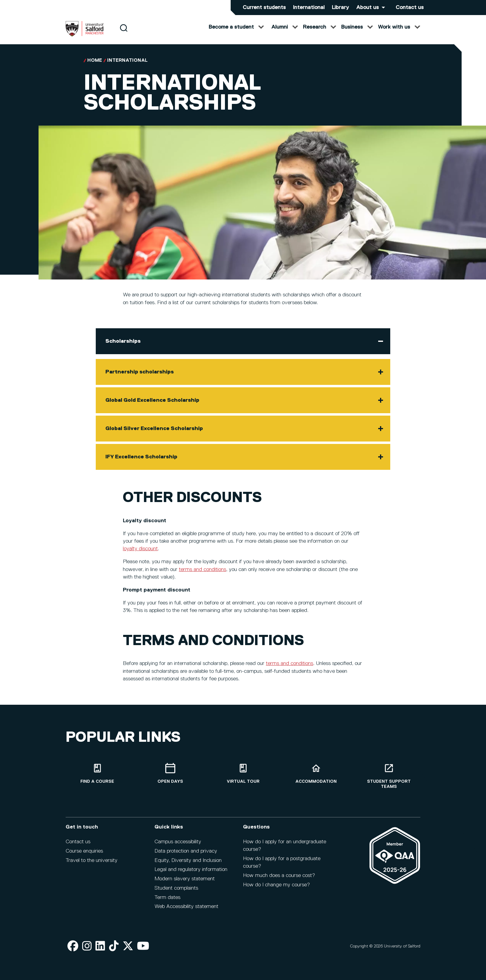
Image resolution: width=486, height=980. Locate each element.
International (309, 7)
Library (340, 7)
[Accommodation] (315, 777)
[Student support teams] (388, 780)
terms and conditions (202, 575)
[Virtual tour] (243, 777)
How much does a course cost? (279, 879)
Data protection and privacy (185, 855)
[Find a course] (97, 777)
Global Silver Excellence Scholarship (154, 434)
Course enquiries (84, 855)
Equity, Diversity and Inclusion (188, 864)
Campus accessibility (177, 845)
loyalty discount (140, 554)
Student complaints (176, 892)
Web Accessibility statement (186, 910)
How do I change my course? (276, 888)
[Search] (123, 34)
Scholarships (123, 347)
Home (94, 66)
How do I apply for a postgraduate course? (281, 866)
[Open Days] (170, 777)
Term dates (167, 901)
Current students (264, 7)
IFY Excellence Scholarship (141, 463)
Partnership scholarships (139, 378)
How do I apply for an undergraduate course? (284, 849)
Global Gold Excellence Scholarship (152, 406)
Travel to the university (91, 864)
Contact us (410, 7)
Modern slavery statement (184, 882)
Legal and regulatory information (190, 873)
